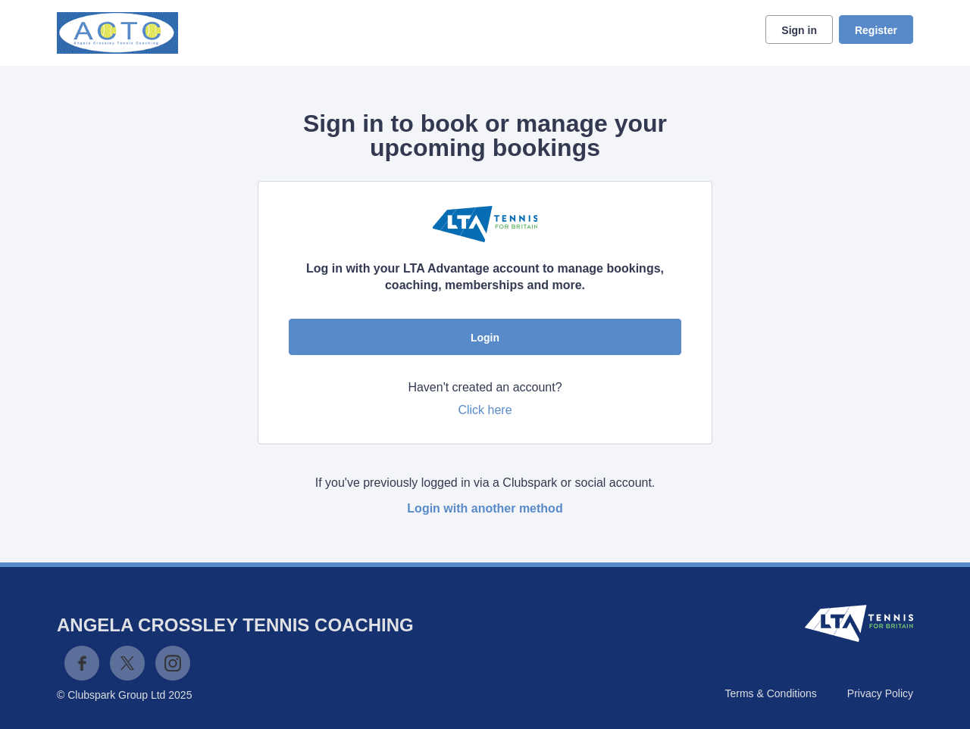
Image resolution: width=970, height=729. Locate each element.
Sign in (799, 30)
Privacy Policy (880, 693)
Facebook (81, 663)
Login (485, 338)
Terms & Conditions (770, 693)
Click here (485, 409)
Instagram (172, 663)
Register (876, 30)
